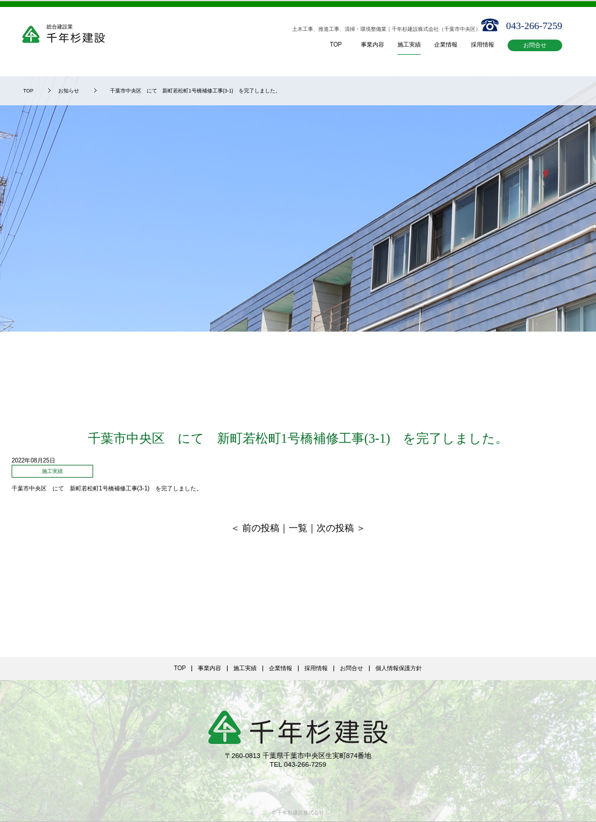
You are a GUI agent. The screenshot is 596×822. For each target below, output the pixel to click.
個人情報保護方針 (398, 668)
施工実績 (245, 668)
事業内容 (209, 668)
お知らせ (68, 91)
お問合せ (535, 45)
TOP (28, 91)
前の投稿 (260, 528)
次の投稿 (335, 528)
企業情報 (280, 668)
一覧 (298, 528)
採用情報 (316, 668)
